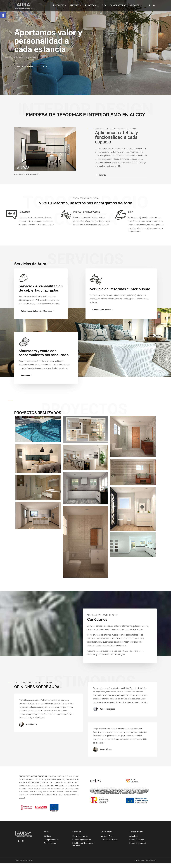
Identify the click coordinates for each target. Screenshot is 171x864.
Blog (104, 5)
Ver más (102, 175)
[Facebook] (149, 5)
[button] (3, 15)
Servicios (76, 5)
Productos (60, 5)
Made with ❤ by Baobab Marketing (145, 861)
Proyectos (91, 5)
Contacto (134, 5)
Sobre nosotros (118, 5)
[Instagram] (154, 5)
